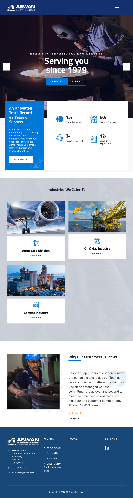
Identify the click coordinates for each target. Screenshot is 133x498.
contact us (57, 82)
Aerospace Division (36, 250)
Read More (76, 82)
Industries (52, 458)
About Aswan (54, 447)
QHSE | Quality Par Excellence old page (53, 467)
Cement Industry (36, 312)
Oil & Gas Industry (97, 248)
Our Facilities (53, 453)
